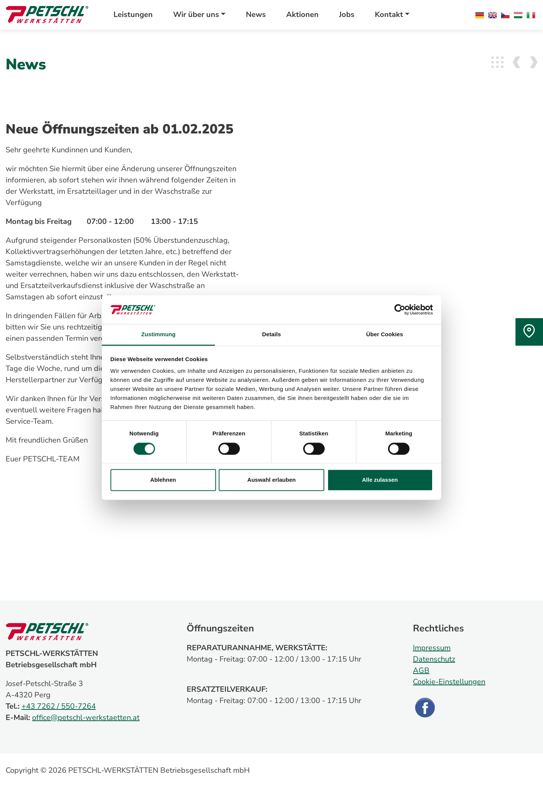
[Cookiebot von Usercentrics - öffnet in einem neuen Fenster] (400, 309)
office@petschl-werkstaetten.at (86, 717)
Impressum (432, 648)
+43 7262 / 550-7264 (58, 706)
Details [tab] (271, 334)
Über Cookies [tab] (384, 334)
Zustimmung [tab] (158, 334)
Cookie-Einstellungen (449, 682)
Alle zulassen (380, 480)
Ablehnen (163, 480)
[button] (199, 14)
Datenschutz (434, 659)
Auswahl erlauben (271, 480)
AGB (421, 670)
